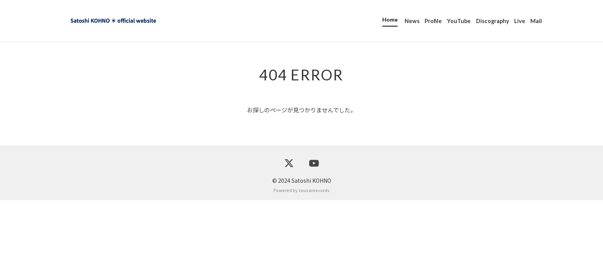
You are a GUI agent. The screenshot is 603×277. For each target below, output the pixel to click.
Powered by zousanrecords (301, 267)
